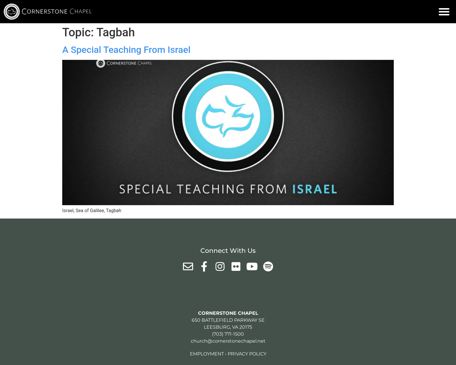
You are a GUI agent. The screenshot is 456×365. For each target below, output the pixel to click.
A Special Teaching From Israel (126, 49)
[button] (444, 11)
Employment (207, 354)
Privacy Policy (247, 354)
